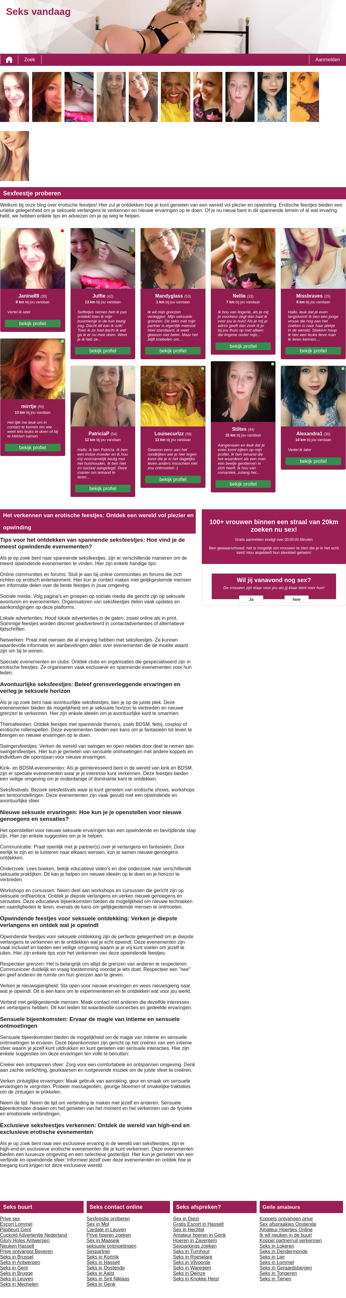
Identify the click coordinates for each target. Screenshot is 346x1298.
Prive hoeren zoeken (109, 1235)
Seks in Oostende (106, 1267)
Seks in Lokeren (277, 1246)
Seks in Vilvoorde (191, 1262)
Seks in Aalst (101, 1273)
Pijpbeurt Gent (15, 1229)
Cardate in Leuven (106, 1229)
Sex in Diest (186, 1218)
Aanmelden (327, 59)
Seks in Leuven (16, 1278)
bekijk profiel (32, 323)
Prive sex (10, 1218)
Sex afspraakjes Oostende (288, 1224)
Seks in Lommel (277, 1262)
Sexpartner (98, 1251)
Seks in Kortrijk (103, 1256)
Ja (251, 599)
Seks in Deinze (189, 1273)
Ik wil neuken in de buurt (286, 1235)
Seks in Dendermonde (284, 1251)
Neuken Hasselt (17, 1246)
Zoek (29, 59)
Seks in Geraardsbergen (286, 1267)
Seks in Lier (272, 1256)
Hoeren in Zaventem (195, 1240)
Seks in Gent (14, 1267)
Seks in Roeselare (192, 1256)
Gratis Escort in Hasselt (198, 1224)
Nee (296, 599)
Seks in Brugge (16, 1273)
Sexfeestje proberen (108, 1218)
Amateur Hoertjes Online (286, 1229)
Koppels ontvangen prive (286, 1218)
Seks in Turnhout (191, 1251)
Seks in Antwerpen (20, 1262)
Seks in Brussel (16, 1256)
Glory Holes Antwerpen (25, 1240)
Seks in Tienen (275, 1278)
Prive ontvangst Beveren (26, 1251)
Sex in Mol (98, 1224)
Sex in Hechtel (188, 1229)
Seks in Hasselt (103, 1262)
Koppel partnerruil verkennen (291, 1240)
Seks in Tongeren (278, 1273)
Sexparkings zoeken (195, 1246)
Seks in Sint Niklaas (108, 1278)
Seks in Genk (101, 1284)
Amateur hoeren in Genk (199, 1235)
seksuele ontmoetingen (112, 1246)
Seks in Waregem (192, 1267)
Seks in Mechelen (19, 1284)
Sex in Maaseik (103, 1240)
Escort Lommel (16, 1224)
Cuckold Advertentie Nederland (33, 1235)
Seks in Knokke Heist (196, 1278)
